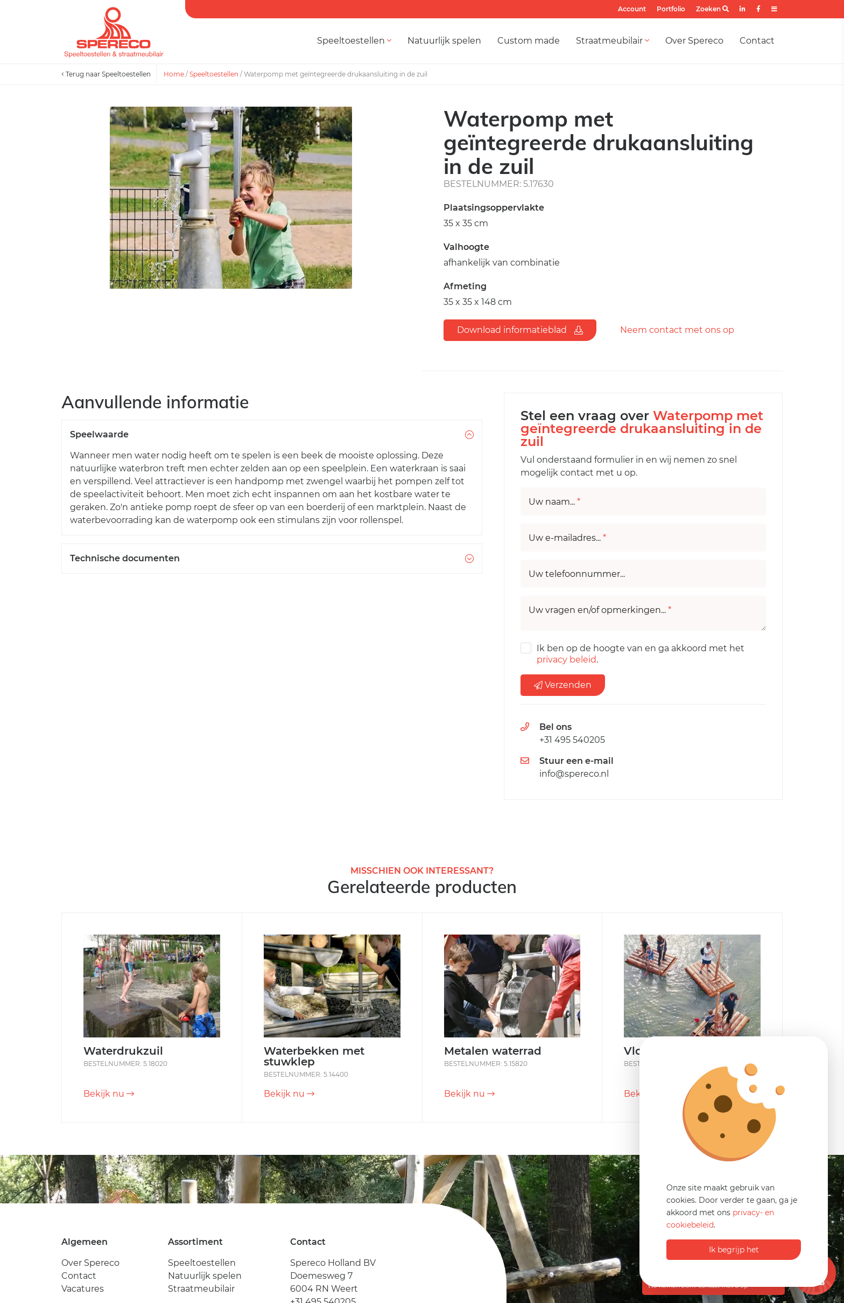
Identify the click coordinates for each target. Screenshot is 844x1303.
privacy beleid (566, 659)
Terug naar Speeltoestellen (106, 74)
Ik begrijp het (734, 1250)
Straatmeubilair (612, 41)
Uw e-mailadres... (567, 538)
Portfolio (671, 9)
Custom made (528, 41)
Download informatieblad (520, 330)
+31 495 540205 (572, 740)
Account (632, 9)
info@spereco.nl (574, 774)
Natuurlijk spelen (444, 41)
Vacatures (82, 1289)
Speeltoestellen (354, 41)
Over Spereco (694, 41)
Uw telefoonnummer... (577, 574)
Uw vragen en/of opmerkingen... (600, 610)
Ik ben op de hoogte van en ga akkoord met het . (640, 654)
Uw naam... (554, 502)
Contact (757, 41)
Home (174, 74)
